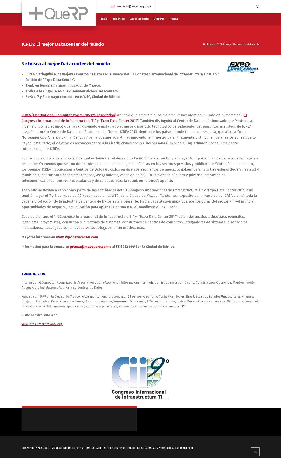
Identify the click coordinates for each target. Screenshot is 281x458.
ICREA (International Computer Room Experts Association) (69, 115)
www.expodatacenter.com (77, 237)
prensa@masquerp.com (89, 247)
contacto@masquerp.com (134, 6)
